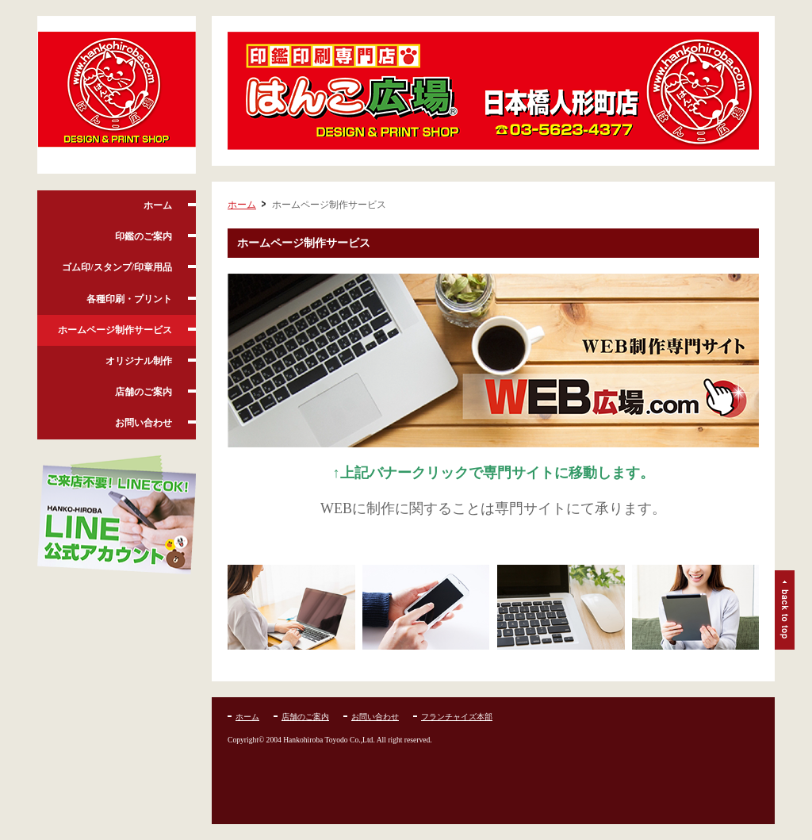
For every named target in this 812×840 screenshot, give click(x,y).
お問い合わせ (143, 422)
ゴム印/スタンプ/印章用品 (117, 267)
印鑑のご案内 (143, 236)
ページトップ (785, 610)
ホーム (158, 205)
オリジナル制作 (138, 360)
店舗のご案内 (143, 391)
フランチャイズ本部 (456, 716)
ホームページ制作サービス (115, 330)
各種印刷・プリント (129, 299)
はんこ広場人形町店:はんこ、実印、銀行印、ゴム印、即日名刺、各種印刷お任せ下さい (116, 95)
